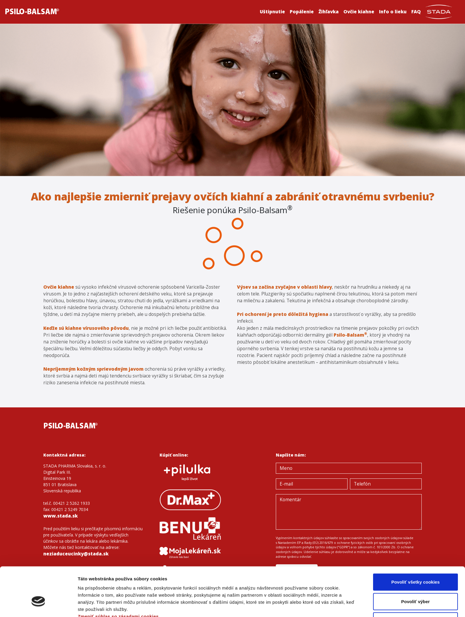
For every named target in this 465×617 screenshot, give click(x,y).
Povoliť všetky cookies (415, 544)
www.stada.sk (60, 516)
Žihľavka (329, 12)
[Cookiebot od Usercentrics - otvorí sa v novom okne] (38, 605)
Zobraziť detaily (310, 605)
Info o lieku (393, 12)
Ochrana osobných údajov (107, 586)
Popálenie (302, 12)
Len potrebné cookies (415, 583)
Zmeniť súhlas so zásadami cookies (118, 578)
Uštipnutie (272, 12)
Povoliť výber (415, 564)
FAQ (416, 12)
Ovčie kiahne (358, 12)
